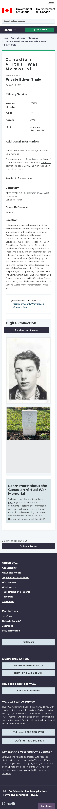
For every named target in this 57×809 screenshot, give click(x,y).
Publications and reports (16, 592)
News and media (11, 572)
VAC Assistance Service (19, 706)
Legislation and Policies (15, 577)
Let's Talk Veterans (28, 690)
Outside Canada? (12, 621)
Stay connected (11, 630)
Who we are (9, 582)
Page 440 (31, 159)
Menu (10, 29)
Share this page (28, 546)
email (36, 509)
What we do (9, 587)
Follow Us (28, 642)
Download (29, 166)
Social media (16, 791)
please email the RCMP (33, 519)
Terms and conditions (15, 795)
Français (51, 3)
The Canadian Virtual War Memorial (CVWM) (25, 41)
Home (5, 38)
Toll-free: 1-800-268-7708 (28, 732)
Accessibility (9, 568)
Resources (8, 601)
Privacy (34, 795)
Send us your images (26, 330)
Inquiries (7, 616)
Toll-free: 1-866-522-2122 (28, 665)
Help (4, 791)
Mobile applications (36, 791)
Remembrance (18, 38)
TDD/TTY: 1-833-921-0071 (28, 672)
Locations (7, 626)
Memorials (33, 38)
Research (7, 596)
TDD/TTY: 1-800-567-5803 (28, 740)
